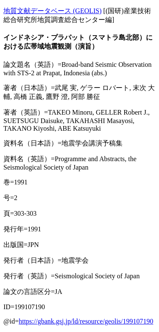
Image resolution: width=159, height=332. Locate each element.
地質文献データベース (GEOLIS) (52, 10)
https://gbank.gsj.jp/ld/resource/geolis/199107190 (86, 321)
